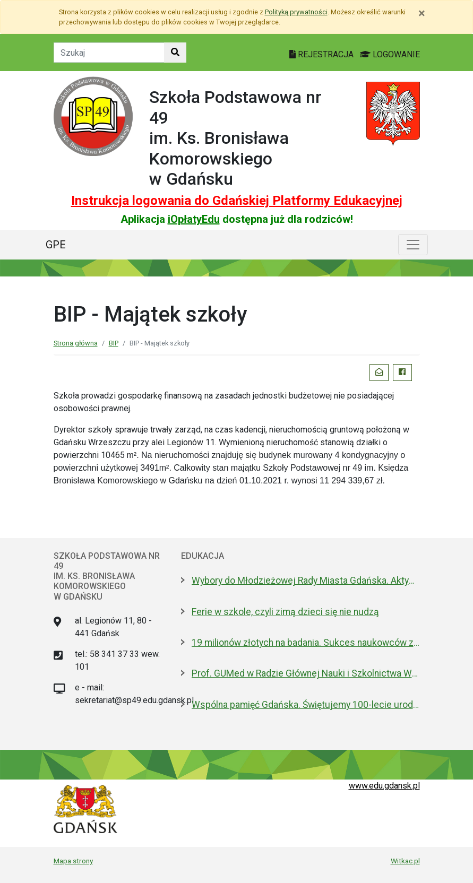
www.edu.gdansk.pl (384, 786)
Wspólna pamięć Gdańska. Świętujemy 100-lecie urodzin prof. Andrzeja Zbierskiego (306, 704)
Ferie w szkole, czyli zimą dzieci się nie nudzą (285, 612)
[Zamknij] (421, 13)
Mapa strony (73, 860)
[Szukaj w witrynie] (175, 52)
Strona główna (76, 343)
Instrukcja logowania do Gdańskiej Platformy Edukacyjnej (236, 200)
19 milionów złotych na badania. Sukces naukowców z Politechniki (306, 642)
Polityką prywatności (296, 12)
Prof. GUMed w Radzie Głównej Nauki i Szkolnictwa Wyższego (306, 673)
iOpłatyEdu (194, 219)
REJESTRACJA (322, 54)
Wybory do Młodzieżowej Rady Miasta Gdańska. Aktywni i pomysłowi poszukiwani (306, 580)
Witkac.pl (405, 860)
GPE (56, 244)
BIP (113, 343)
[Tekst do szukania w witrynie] (109, 52)
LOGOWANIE (390, 54)
